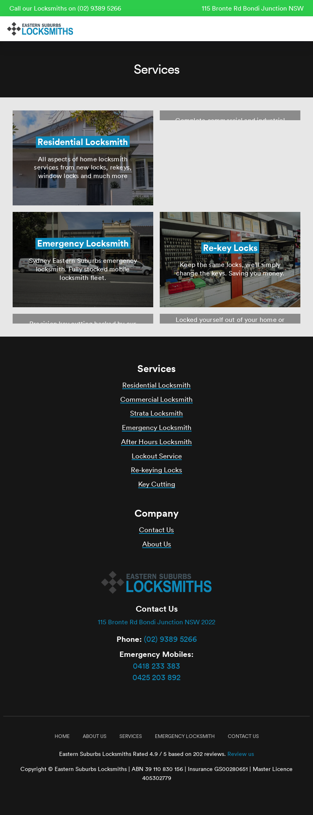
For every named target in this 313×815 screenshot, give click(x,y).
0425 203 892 (156, 677)
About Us (156, 544)
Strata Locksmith (156, 413)
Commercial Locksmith (156, 399)
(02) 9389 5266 (170, 639)
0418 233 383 (156, 666)
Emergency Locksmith (157, 427)
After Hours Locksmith (156, 441)
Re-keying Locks (156, 469)
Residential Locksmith (156, 385)
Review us (240, 754)
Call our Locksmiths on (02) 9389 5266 (65, 8)
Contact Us (156, 529)
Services (130, 736)
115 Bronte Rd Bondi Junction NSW (253, 8)
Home (62, 736)
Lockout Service (157, 456)
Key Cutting (156, 484)
